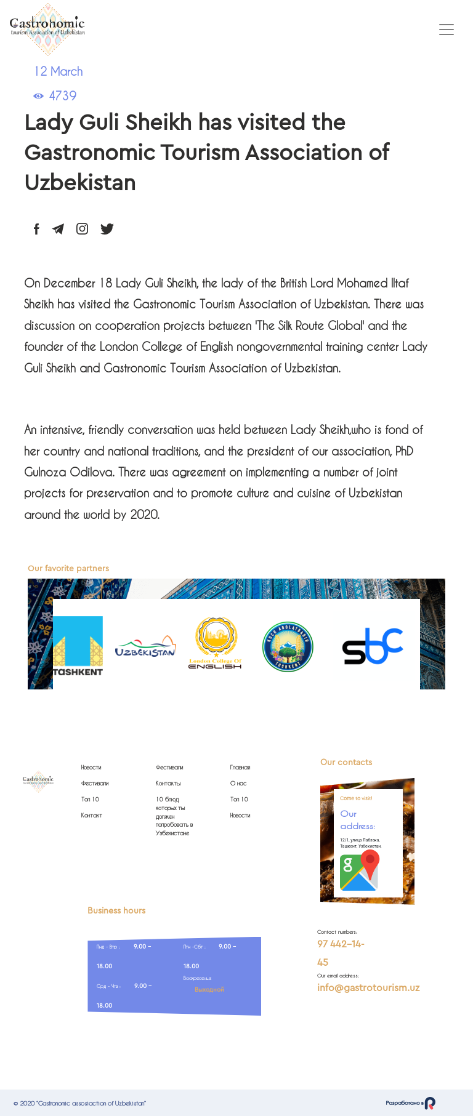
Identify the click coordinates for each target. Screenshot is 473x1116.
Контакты (168, 783)
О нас (238, 783)
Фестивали (94, 783)
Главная (240, 767)
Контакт (91, 815)
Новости (91, 767)
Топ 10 (90, 799)
